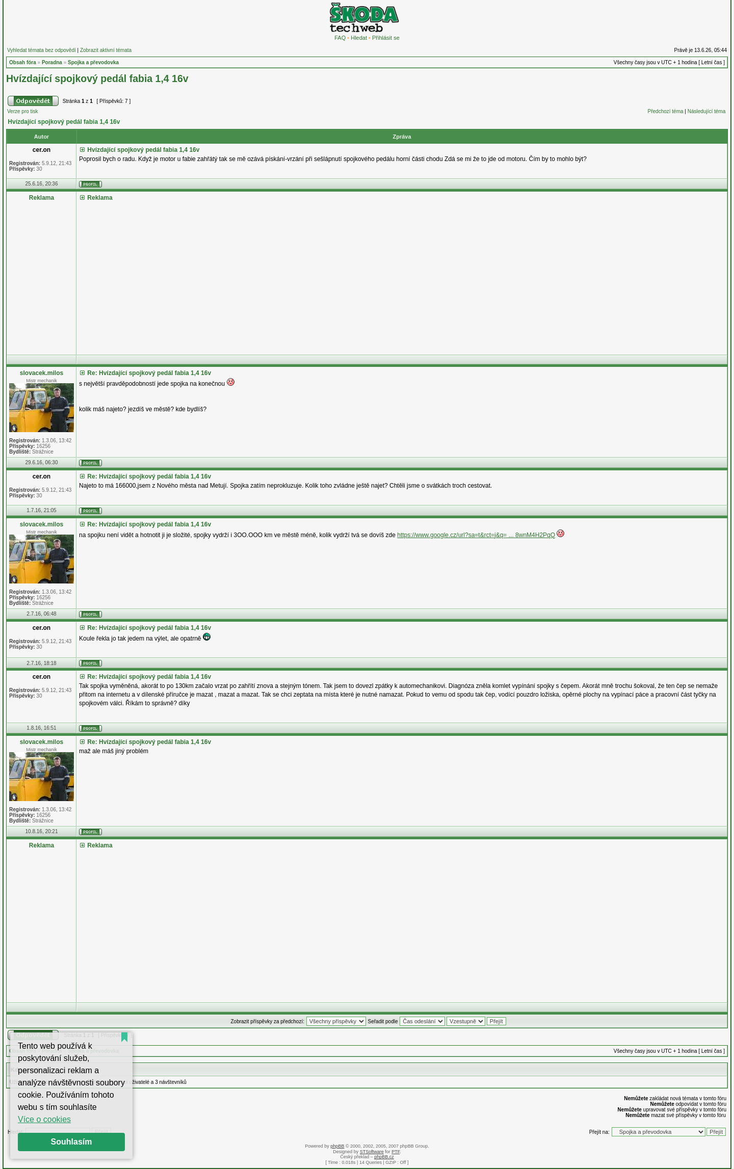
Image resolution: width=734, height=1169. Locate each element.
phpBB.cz (384, 1156)
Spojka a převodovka (93, 62)
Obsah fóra (22, 62)
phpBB (337, 1146)
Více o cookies (44, 1119)
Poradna (52, 62)
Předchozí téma (666, 111)
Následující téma (706, 111)
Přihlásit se (386, 38)
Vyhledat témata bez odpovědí (41, 50)
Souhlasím (71, 1141)
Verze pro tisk (22, 111)
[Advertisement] (385, 274)
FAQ (340, 38)
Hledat (359, 38)
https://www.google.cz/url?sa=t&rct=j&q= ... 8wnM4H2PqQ (476, 535)
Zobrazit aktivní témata (106, 50)
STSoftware (372, 1151)
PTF (395, 1151)
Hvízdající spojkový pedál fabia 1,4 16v (97, 78)
